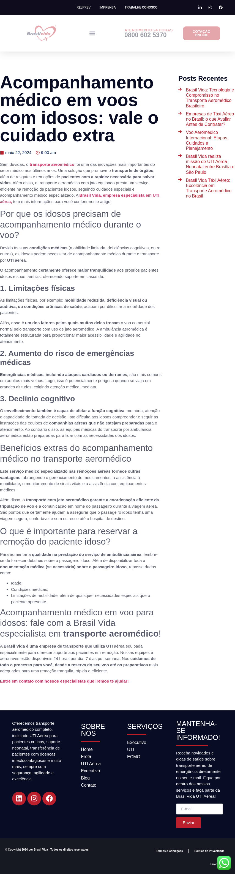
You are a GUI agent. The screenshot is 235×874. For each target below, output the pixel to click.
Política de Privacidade (210, 851)
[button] (92, 33)
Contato (88, 785)
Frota (86, 756)
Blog (85, 778)
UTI (130, 749)
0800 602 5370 (145, 35)
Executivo (90, 771)
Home (87, 749)
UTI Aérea (91, 763)
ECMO (133, 756)
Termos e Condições (169, 851)
